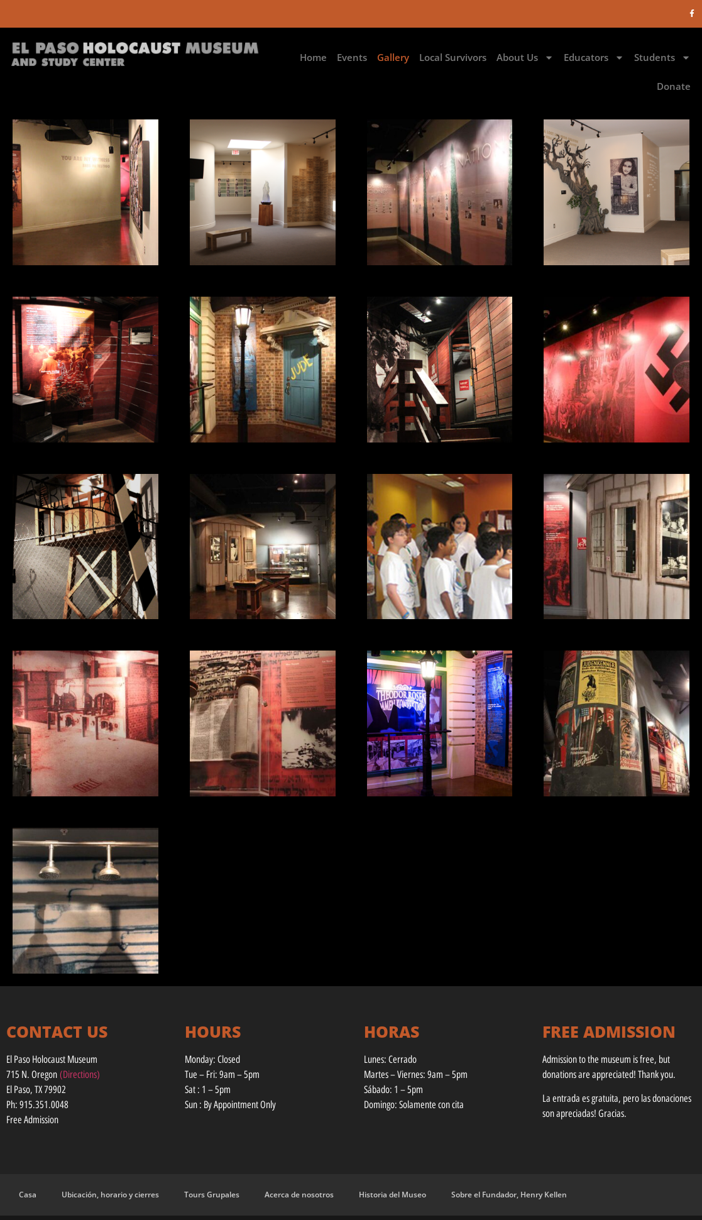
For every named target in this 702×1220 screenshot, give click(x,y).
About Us (525, 58)
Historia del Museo (392, 1194)
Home (313, 57)
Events (352, 57)
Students (662, 58)
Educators (594, 58)
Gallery (393, 57)
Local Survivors (452, 57)
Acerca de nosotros (299, 1194)
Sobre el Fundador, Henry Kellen (509, 1194)
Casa (27, 1194)
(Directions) (80, 1074)
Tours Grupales (211, 1194)
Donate (674, 86)
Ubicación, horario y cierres (110, 1194)
